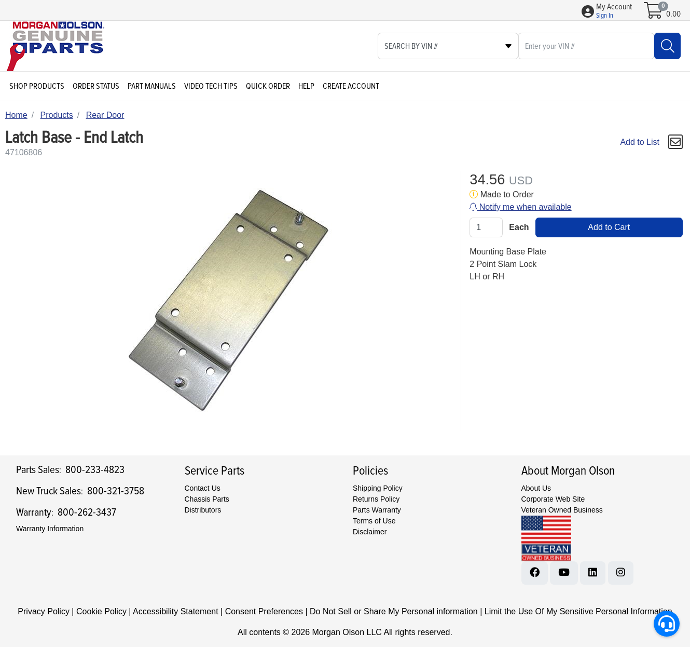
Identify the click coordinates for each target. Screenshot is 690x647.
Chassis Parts (207, 499)
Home (16, 115)
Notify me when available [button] (520, 207)
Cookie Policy (101, 611)
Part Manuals (152, 86)
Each (519, 227)
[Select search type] (448, 46)
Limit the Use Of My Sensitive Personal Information (578, 611)
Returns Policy (376, 499)
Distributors (203, 510)
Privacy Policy (44, 611)
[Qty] (486, 227)
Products (56, 115)
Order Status (96, 86)
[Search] (667, 46)
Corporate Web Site (553, 499)
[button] (614, 11)
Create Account (351, 86)
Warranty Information (50, 528)
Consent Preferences (264, 611)
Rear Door (105, 115)
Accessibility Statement (175, 611)
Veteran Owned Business (562, 510)
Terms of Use (374, 521)
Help (306, 86)
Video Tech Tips (211, 86)
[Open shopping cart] (654, 14)
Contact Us (202, 488)
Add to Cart (609, 227)
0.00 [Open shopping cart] (673, 14)
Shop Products (36, 86)
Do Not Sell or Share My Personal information (394, 611)
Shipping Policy (378, 488)
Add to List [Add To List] (639, 142)
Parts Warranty (377, 510)
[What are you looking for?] (586, 46)
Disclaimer (370, 532)
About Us (536, 488)
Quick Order (268, 86)
